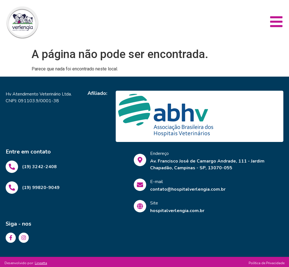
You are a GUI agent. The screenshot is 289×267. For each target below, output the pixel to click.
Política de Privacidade (266, 263)
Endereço (159, 153)
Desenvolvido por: (26, 263)
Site (154, 203)
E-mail (156, 182)
